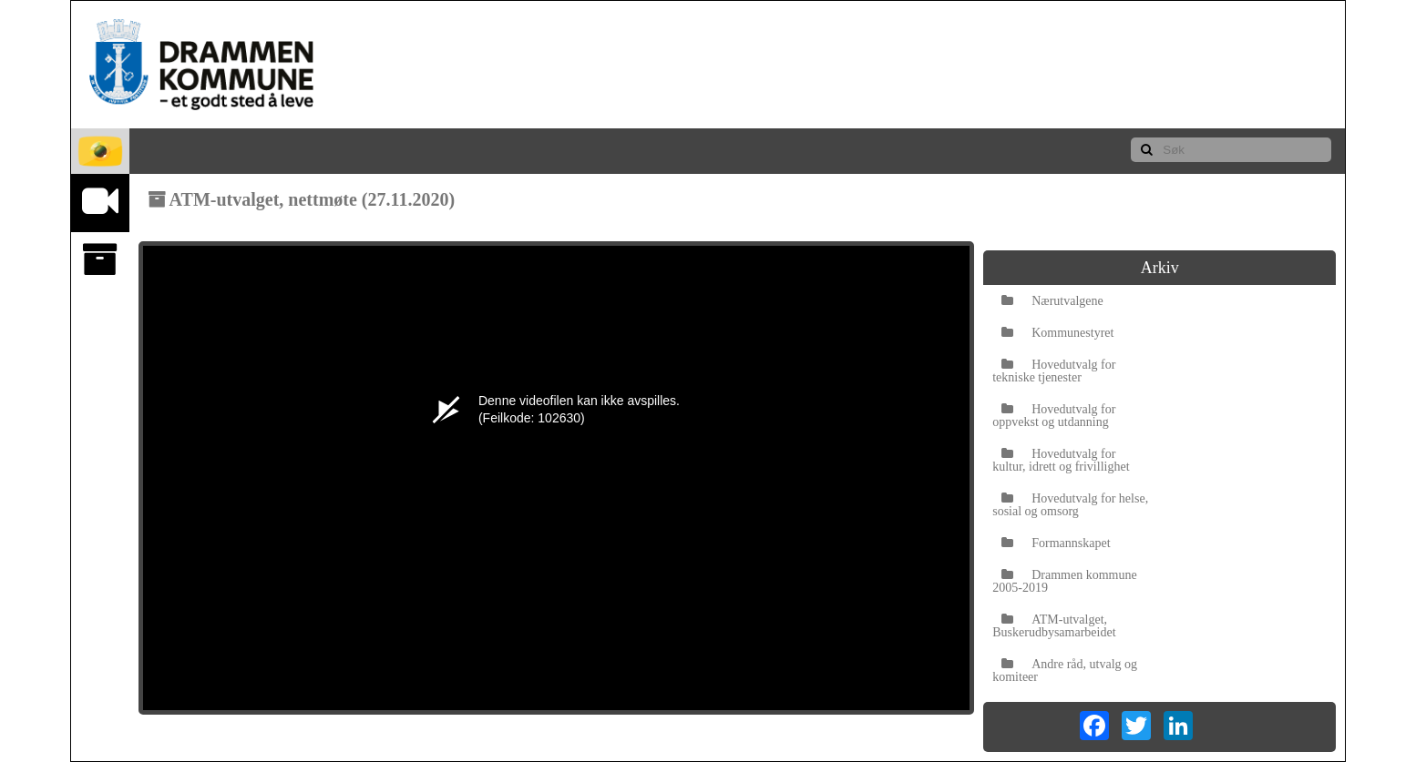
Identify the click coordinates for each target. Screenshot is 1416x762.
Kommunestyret (1057, 333)
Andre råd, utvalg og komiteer (1064, 670)
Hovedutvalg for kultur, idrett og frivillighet (1060, 460)
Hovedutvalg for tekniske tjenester (1053, 371)
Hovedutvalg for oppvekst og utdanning (1053, 415)
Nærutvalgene (1052, 301)
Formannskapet (1055, 543)
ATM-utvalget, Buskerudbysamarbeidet (1053, 626)
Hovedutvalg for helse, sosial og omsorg (1070, 505)
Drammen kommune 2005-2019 (1064, 581)
